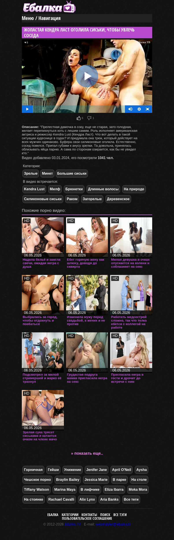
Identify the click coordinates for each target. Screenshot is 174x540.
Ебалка (52, 514)
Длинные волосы (103, 189)
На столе (139, 479)
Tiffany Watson (36, 489)
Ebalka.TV (73, 524)
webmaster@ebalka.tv (113, 524)
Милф (55, 189)
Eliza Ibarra (114, 489)
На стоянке (33, 499)
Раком (72, 199)
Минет (47, 173)
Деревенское (118, 199)
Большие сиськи (72, 173)
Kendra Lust (34, 189)
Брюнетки (74, 189)
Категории (70, 514)
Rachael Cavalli (61, 499)
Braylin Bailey (68, 479)
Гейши (53, 470)
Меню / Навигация (41, 18)
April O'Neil (121, 470)
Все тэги (120, 514)
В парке (119, 479)
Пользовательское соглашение (87, 518)
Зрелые (30, 173)
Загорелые (92, 199)
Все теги (131, 499)
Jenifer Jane (96, 470)
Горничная (33, 470)
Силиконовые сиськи (43, 199)
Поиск (105, 514)
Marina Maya (64, 489)
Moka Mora (138, 489)
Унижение (72, 470)
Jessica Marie (96, 479)
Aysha (141, 470)
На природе (134, 189)
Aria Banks (109, 499)
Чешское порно (37, 479)
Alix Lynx (87, 499)
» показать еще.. (87, 453)
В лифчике (90, 489)
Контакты (89, 514)
